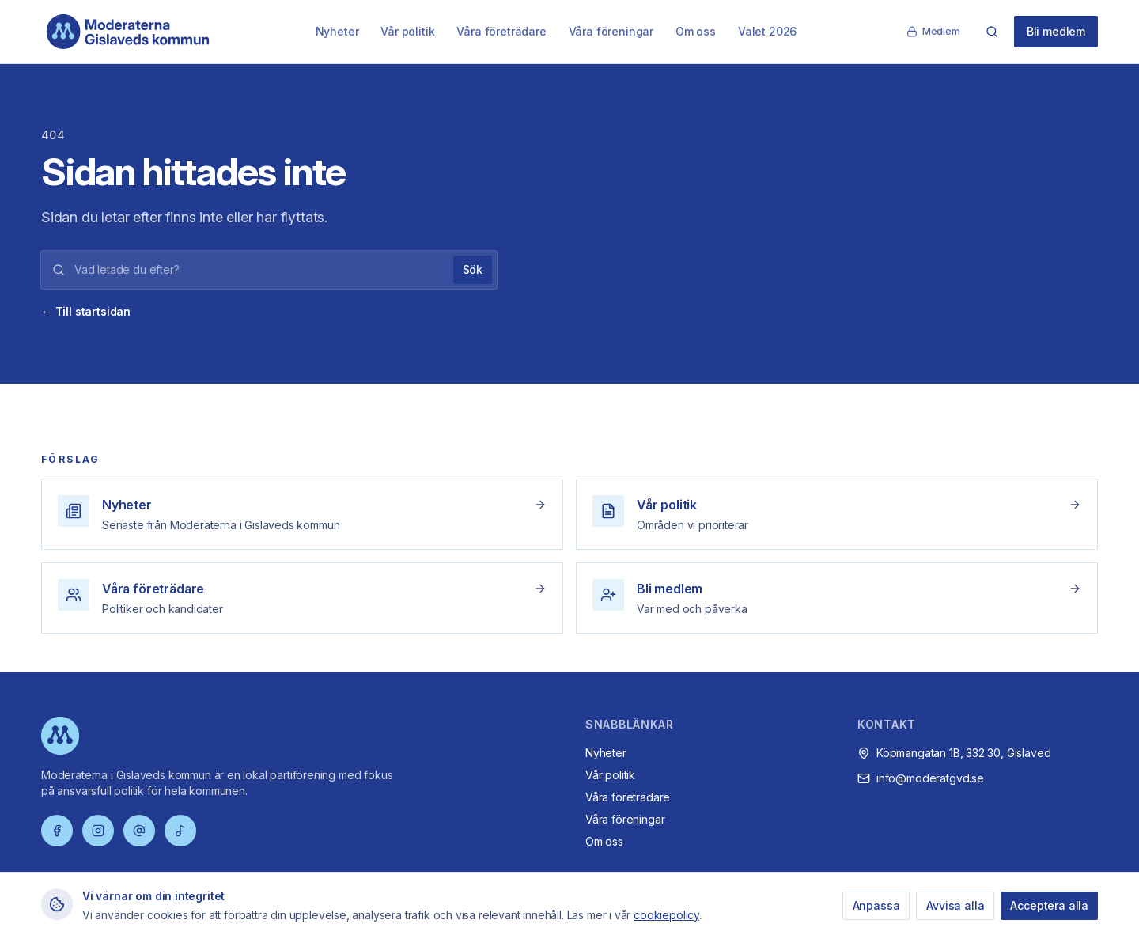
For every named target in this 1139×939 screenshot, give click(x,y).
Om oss (695, 31)
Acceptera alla (1049, 905)
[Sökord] (259, 270)
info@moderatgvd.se (930, 778)
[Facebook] (57, 830)
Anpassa (876, 905)
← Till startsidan (86, 311)
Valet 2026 (767, 31)
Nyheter (337, 31)
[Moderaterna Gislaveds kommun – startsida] (128, 31)
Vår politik (407, 31)
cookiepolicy (666, 915)
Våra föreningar (611, 31)
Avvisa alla (955, 905)
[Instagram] (98, 830)
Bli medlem (1056, 31)
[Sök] (992, 31)
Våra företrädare (501, 31)
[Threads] (139, 830)
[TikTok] (180, 830)
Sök (472, 269)
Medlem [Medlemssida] (933, 31)
